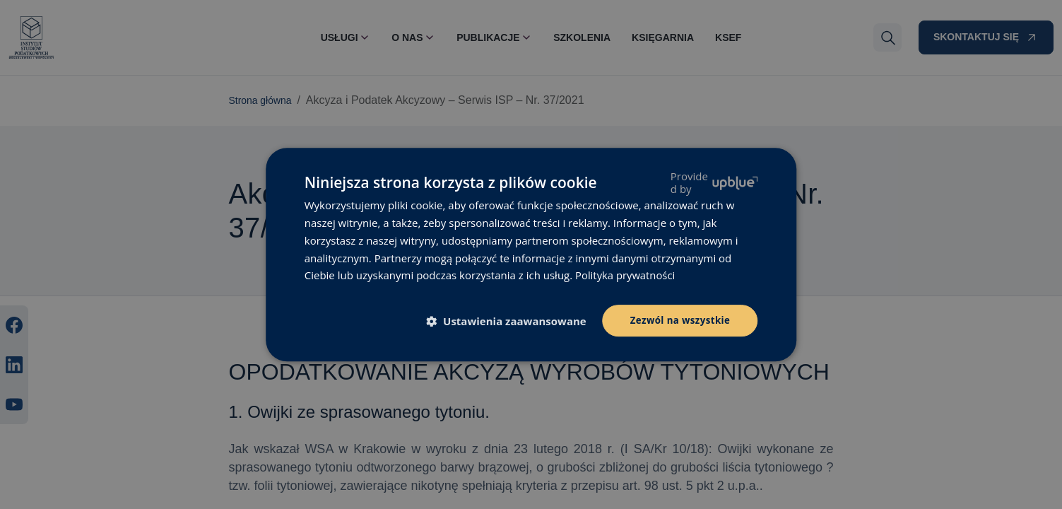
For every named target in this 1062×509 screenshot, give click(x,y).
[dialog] (531, 254)
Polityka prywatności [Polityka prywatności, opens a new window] (625, 274)
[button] (507, 321)
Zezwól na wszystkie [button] (678, 320)
